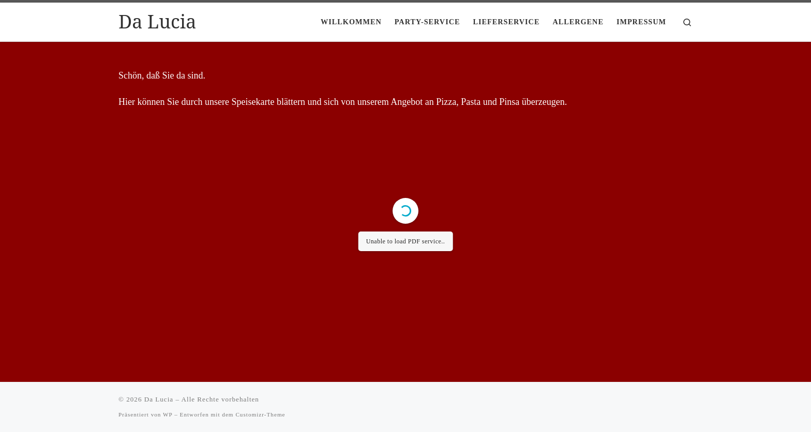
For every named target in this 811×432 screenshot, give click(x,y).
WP (167, 414)
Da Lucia (158, 399)
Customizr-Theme (260, 414)
